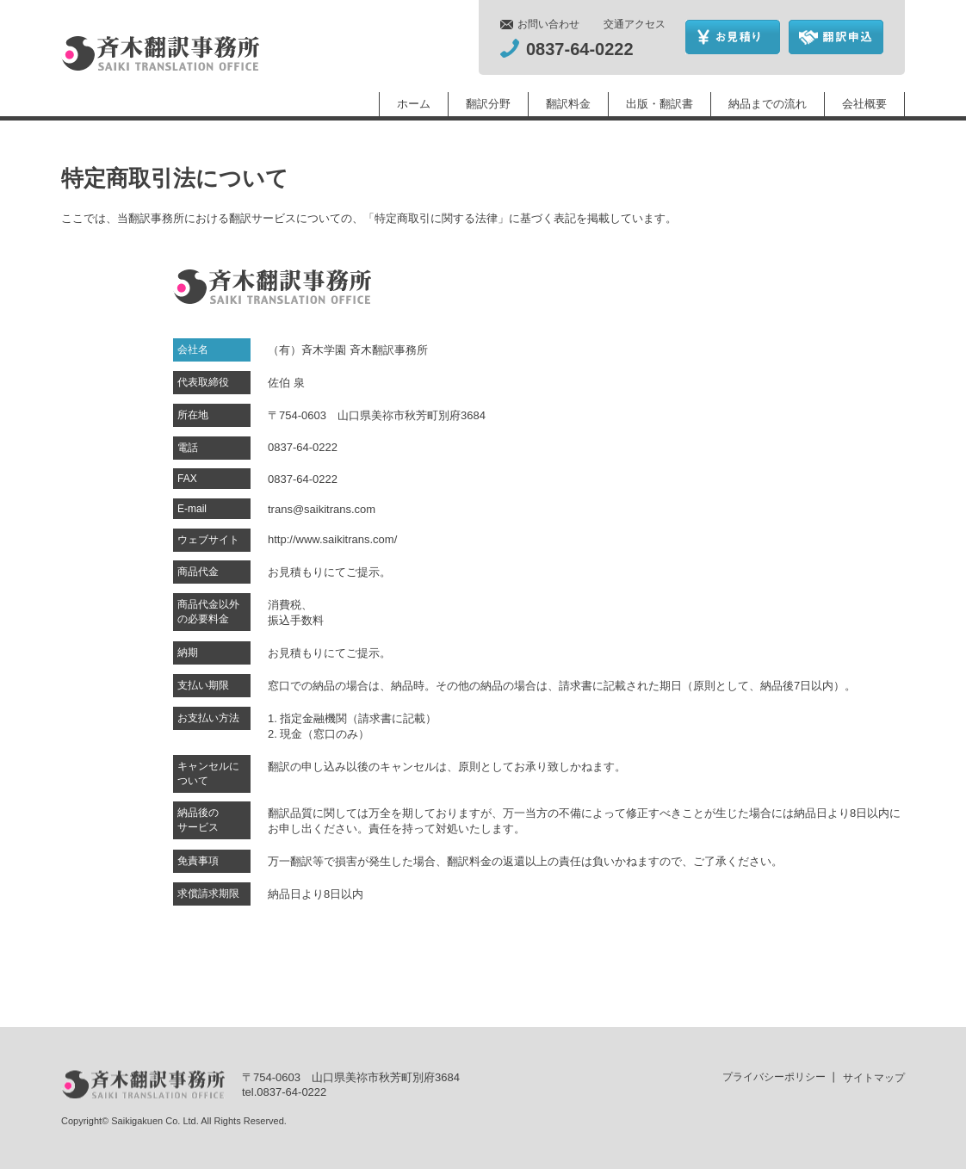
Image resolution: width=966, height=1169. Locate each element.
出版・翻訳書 (659, 103)
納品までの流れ (767, 103)
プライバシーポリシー (774, 1077)
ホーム (413, 103)
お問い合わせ (548, 24)
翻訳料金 (568, 103)
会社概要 (864, 103)
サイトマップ (874, 1078)
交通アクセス (635, 24)
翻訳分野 (488, 103)
